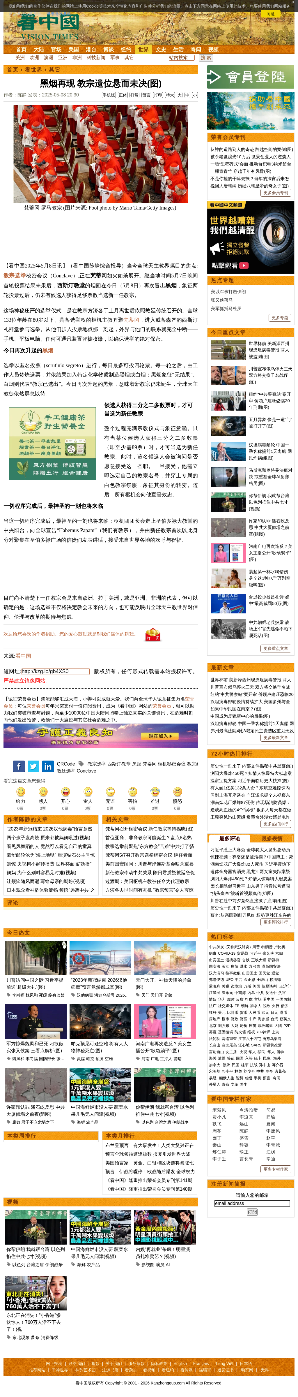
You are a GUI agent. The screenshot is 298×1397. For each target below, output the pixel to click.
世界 (143, 49)
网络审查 (229, 1039)
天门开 (157, 995)
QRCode (66, 763)
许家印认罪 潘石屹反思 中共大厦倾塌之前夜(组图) (269, 527)
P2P (287, 1025)
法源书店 (110, 1370)
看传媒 (186, 1370)
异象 (168, 995)
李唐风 (273, 1130)
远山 (244, 1123)
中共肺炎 (216, 947)
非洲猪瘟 (265, 1025)
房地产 (214, 1019)
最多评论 (229, 839)
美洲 (20, 57)
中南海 (240, 992)
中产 (252, 1019)
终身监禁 (56, 995)
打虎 (249, 999)
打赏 (134, 95)
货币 (243, 1012)
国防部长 (47, 1058)
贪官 (282, 992)
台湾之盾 (163, 1122)
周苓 (217, 1130)
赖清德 (275, 979)
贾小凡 (219, 1116)
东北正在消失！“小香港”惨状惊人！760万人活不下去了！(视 (33, 1322)
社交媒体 (225, 1006)
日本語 (246, 1363)
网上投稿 (54, 1363)
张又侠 (62, 1058)
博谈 (108, 49)
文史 (161, 49)
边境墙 (236, 986)
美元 (222, 1012)
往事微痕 (233, 973)
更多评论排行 (276, 922)
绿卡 (258, 1058)
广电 (155, 1058)
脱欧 (266, 1006)
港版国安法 (271, 966)
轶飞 (217, 1123)
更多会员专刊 (276, 192)
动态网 (247, 1370)
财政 (234, 1019)
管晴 (177, 1058)
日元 (274, 1012)
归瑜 (271, 1116)
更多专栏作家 (276, 1169)
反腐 (240, 999)
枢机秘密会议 (172, 763)
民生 (267, 1058)
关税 (225, 986)
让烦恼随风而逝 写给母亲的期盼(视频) (46, 881)
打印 (158, 95)
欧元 (265, 1012)
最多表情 (272, 839)
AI (168, 1264)
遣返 (222, 1058)
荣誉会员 (36, 705)
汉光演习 (216, 973)
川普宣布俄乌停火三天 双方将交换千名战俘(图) (270, 375)
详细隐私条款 (59, 13)
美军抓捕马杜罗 (226, 308)
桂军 (245, 1065)
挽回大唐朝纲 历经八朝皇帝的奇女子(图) (249, 185)
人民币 (254, 1012)
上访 (275, 1032)
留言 (146, 95)
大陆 (38, 49)
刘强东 (223, 1025)
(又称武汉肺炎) (238, 947)
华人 (252, 1052)
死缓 (43, 995)
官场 (56, 49)
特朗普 (267, 947)
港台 (91, 49)
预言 (267, 1078)
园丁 (217, 1137)
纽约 (126, 49)
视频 (213, 49)
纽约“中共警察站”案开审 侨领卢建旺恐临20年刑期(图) (270, 401)
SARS (256, 1045)
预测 (99, 1058)
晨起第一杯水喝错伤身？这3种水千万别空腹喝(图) (269, 578)
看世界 (33, 70)
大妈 (234, 1025)
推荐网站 (37, 1370)
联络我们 (77, 1363)
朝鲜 (245, 1006)
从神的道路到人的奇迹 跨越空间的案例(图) (251, 149)
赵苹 (271, 1137)
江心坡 (244, 1045)
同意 (271, 13)
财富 (243, 1019)
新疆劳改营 (272, 1045)
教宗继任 (196, 763)
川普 (256, 947)
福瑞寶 (205, 1370)
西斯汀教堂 (119, 763)
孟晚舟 (214, 986)
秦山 (217, 1144)
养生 (243, 1084)
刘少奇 (249, 1071)
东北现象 (21, 1337)
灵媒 (81, 1058)
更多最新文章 (276, 737)
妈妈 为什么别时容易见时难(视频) (41, 872)
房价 (243, 1025)
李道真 (246, 1116)
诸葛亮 (280, 1071)
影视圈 (148, 1264)
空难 (109, 1058)
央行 (275, 1006)
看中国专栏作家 (231, 1099)
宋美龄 (214, 1071)
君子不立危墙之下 (38, 1122)
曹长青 (246, 1158)
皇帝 (269, 1071)
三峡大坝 (258, 960)
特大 (170, 95)
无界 (265, 1370)
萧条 (35, 1337)
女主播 (232, 1052)
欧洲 (34, 57)
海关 (213, 1058)
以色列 (147, 1122)
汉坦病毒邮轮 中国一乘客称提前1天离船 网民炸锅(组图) (270, 451)
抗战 (254, 1065)
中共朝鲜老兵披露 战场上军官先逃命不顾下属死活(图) (270, 629)
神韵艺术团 (85, 1370)
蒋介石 (278, 1065)
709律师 (263, 1032)
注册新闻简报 (228, 1184)
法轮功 (214, 1039)
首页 (21, 49)
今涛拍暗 (249, 1109)
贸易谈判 (270, 986)
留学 (280, 1052)
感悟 (248, 1078)
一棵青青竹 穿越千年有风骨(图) (240, 171)
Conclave (86, 770)
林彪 (238, 1071)
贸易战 (242, 953)
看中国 (51, 26)
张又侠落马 (222, 300)
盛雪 (244, 1137)
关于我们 (114, 1363)
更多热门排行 (276, 823)
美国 (73, 49)
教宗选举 (14, 275)
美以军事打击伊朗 (228, 291)
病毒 (213, 953)
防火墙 (240, 1032)
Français (201, 1363)
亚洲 (63, 57)
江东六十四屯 (249, 1039)
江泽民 (214, 992)
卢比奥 (279, 947)
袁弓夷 (254, 966)
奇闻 (196, 49)
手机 (257, 1078)
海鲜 (81, 1122)
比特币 (232, 1012)
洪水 (243, 966)
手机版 (109, 95)
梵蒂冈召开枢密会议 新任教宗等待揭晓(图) (149, 828)
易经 (213, 1078)
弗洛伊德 (216, 979)
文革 (234, 1084)
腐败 (16, 1122)
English (180, 1363)
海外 (277, 1058)
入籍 (249, 1058)
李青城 (273, 1144)
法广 (213, 1006)
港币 (283, 1012)
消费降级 (49, 1337)
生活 (178, 49)
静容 (244, 1144)
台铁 (246, 960)
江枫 (271, 1151)
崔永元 (227, 992)
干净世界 (60, 1370)
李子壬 (219, 1158)
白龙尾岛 (229, 1045)
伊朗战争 (180, 1122)
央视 (243, 1052)
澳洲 (48, 57)
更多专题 (280, 317)
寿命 (225, 1084)
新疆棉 (273, 960)
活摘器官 (233, 960)
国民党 (264, 973)
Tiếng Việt (224, 1363)
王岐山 (262, 979)
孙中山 (264, 1065)
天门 (145, 995)
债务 (284, 1006)
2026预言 (124, 995)
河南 (145, 1058)
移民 (261, 1052)
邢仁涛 (219, 1151)
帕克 (90, 1058)
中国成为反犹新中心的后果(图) (240, 716)
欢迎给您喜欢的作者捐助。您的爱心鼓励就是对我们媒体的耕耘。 (71, 633)
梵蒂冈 (131, 320)
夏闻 (271, 1123)
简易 (271, 1109)
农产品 (92, 1122)
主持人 (166, 1058)
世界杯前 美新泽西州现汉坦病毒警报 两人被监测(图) (269, 350)
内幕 (251, 992)
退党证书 (225, 1370)
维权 (251, 1032)
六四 (279, 953)
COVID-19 (226, 953)
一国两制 (283, 999)
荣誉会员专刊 (228, 137)
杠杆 (213, 1012)
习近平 (255, 953)
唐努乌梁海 (271, 1039)
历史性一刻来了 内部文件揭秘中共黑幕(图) (251, 765)
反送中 (271, 992)
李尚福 (18, 995)
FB (237, 1006)
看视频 (149, 1370)
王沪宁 (285, 986)
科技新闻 (96, 57)
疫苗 (234, 966)
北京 (213, 1025)
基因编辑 (225, 1032)
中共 (238, 979)
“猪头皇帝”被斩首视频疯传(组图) (241, 893)
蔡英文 (285, 1019)
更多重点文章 (276, 648)
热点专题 (222, 280)
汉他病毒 (85, 995)
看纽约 (168, 1370)
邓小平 (227, 1071)
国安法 (214, 966)
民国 (236, 1065)
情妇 (213, 999)
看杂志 (131, 1370)
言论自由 (216, 1052)
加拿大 (255, 1006)
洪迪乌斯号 (104, 995)
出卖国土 (216, 960)
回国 (240, 1058)
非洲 (77, 57)
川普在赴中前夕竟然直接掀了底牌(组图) (249, 900)
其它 (129, 57)
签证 (231, 1058)
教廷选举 (66, 770)
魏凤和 (32, 995)
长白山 (214, 1045)
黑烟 (47, 350)
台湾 (274, 1019)
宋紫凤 (219, 1109)
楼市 (225, 1019)
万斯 (247, 986)
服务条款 (136, 1363)
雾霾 (213, 1032)
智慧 (239, 1078)
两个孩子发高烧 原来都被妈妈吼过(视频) (48, 837)
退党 (275, 973)
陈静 (244, 1130)
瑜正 (244, 1151)
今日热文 (18, 933)
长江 (225, 966)
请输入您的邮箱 (252, 1195)
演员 (160, 1264)
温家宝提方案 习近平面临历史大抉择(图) (249, 780)
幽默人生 (226, 1078)
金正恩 (249, 979)
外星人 (214, 1084)
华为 (222, 999)
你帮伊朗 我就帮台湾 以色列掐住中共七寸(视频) (269, 502)
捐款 (95, 1363)
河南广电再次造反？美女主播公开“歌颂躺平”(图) (270, 553)
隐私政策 (159, 1363)
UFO (229, 979)
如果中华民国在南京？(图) (235, 708)
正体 (123, 95)
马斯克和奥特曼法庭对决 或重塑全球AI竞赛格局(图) (270, 477)
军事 (115, 57)
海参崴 (263, 1019)
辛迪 (271, 1158)
